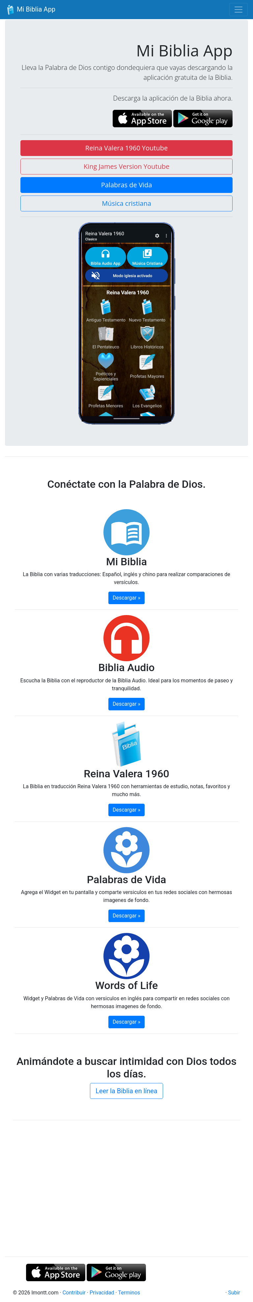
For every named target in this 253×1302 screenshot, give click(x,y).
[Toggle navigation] (238, 9)
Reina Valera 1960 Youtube (126, 147)
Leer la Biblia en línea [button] (126, 1091)
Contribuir (74, 1292)
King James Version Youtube (126, 166)
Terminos (129, 1292)
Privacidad (102, 1292)
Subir (234, 1292)
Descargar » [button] (126, 598)
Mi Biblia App (30, 10)
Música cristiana (126, 203)
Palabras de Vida (126, 184)
